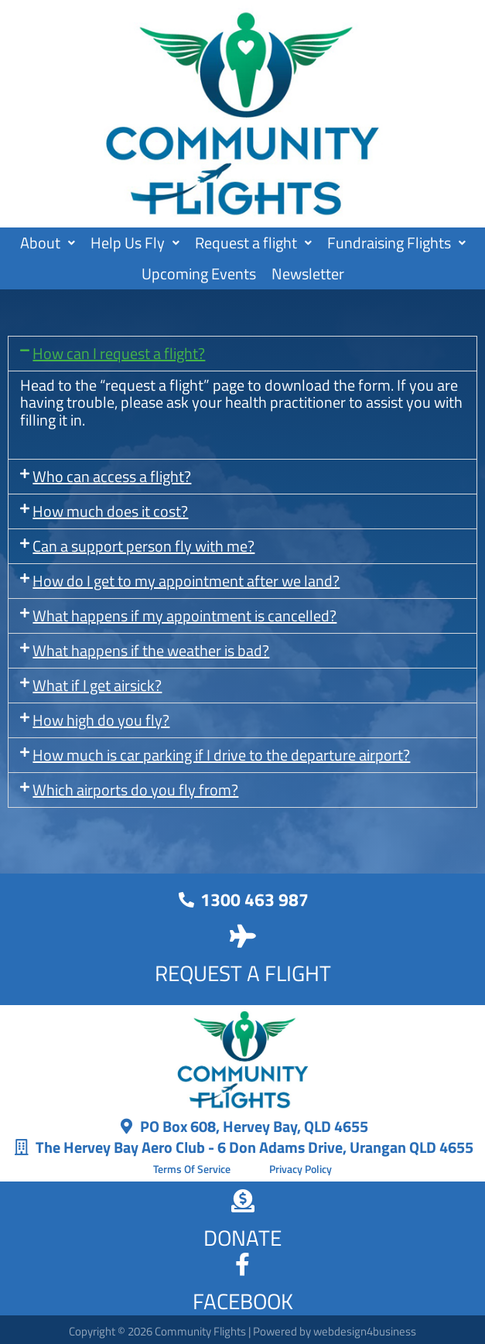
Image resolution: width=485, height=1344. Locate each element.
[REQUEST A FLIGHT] (242, 936)
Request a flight (253, 243)
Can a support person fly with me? (143, 546)
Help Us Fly (135, 243)
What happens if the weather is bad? (150, 650)
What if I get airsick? (97, 685)
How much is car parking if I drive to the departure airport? (221, 755)
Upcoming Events (199, 274)
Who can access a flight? (111, 476)
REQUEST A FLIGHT (243, 973)
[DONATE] (242, 1200)
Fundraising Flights (396, 243)
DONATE (242, 1237)
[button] (47, 242)
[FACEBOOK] (242, 1264)
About (47, 243)
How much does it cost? (110, 511)
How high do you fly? (100, 720)
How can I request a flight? (118, 353)
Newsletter (308, 274)
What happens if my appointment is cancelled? (184, 616)
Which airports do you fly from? (135, 790)
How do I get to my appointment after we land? (186, 581)
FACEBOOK (243, 1301)
